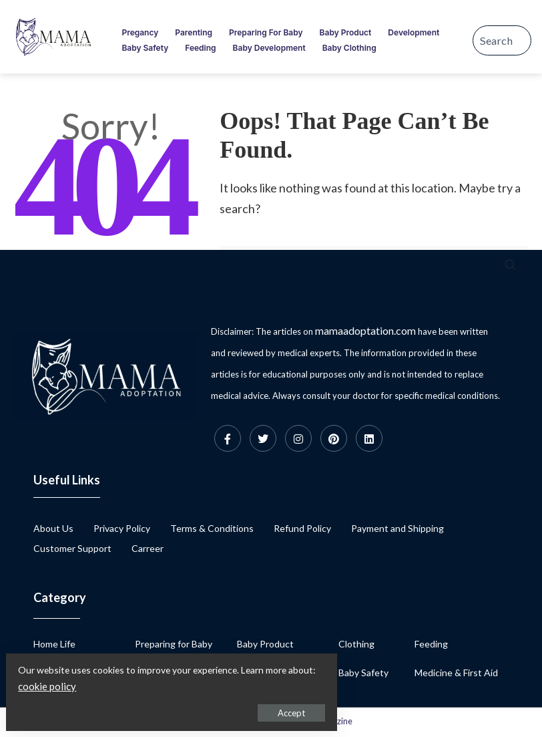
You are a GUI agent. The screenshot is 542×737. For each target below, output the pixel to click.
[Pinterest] (333, 438)
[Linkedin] (369, 438)
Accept (163, 707)
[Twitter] (263, 438)
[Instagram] (298, 438)
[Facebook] (227, 438)
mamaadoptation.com (365, 330)
